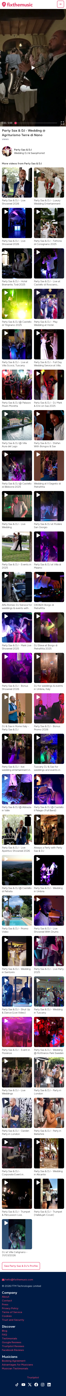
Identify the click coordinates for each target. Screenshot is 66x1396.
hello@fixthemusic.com (17, 1279)
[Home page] (17, 4)
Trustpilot (33, 1377)
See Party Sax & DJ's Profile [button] (21, 1265)
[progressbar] (7, 122)
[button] (60, 4)
